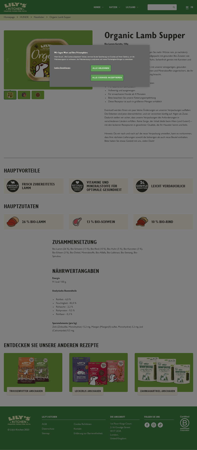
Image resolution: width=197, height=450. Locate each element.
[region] (100, 66)
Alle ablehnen (100, 68)
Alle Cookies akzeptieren (107, 78)
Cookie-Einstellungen (62, 68)
